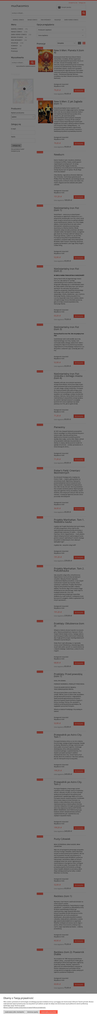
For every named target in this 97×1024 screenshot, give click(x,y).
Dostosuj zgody (32, 1012)
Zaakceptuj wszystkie (48, 1012)
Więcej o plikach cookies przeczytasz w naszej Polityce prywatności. (24, 1007)
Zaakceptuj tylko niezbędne (14, 1012)
